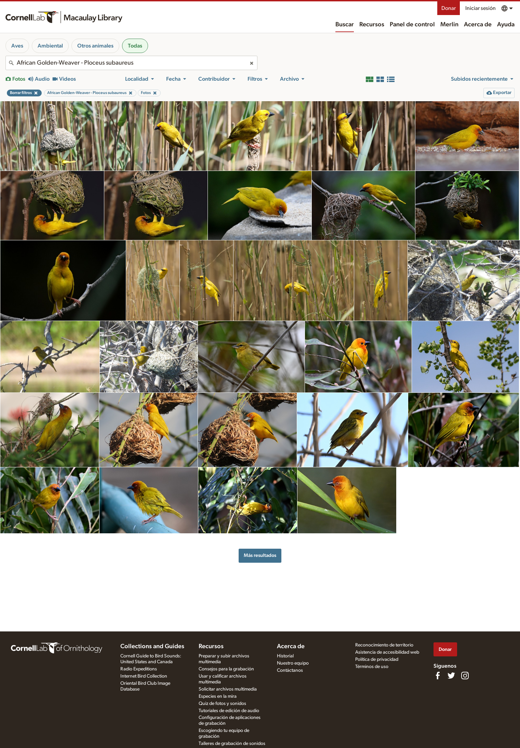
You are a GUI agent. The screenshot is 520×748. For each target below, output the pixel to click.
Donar (448, 8)
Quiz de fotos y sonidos (222, 703)
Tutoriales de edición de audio (229, 710)
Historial (285, 656)
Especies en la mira (218, 696)
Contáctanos (290, 670)
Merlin (449, 25)
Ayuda (506, 25)
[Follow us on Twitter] (451, 675)
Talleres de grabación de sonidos (232, 743)
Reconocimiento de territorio (384, 645)
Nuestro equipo (293, 663)
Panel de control (412, 25)
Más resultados (260, 555)
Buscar (344, 25)
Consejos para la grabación (226, 669)
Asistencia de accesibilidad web (387, 652)
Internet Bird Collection (143, 676)
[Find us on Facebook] (438, 675)
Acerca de (478, 25)
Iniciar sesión (480, 8)
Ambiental (50, 46)
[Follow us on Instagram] (465, 675)
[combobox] (131, 63)
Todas (135, 46)
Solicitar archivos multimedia (228, 689)
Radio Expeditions (138, 669)
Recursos (371, 25)
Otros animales (95, 46)
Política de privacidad (376, 659)
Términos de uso (371, 666)
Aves (17, 46)
